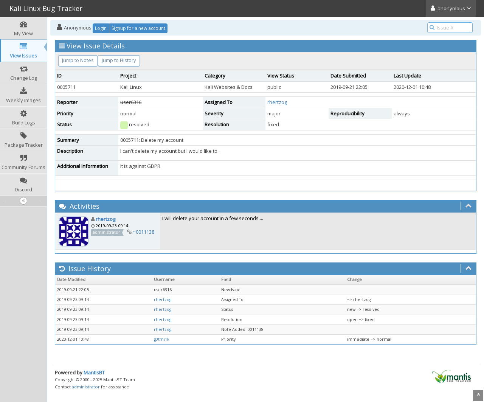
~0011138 (143, 231)
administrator (86, 387)
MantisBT (94, 372)
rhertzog (277, 102)
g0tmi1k (161, 339)
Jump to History (119, 60)
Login (101, 28)
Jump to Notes (78, 60)
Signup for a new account (138, 28)
